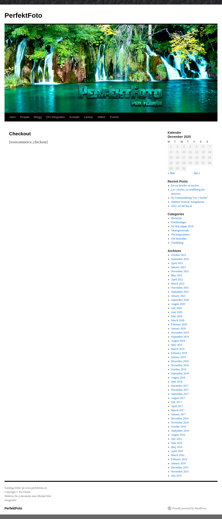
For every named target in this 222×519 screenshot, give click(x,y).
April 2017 (177, 406)
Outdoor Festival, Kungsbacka (187, 201)
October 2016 (178, 426)
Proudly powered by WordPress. (189, 508)
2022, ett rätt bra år (181, 206)
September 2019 (180, 336)
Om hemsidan (178, 238)
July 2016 (176, 438)
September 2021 (180, 291)
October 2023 (178, 255)
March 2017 (177, 410)
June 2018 (176, 381)
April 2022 (177, 279)
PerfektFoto (23, 15)
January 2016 (178, 463)
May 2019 (176, 344)
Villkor (101, 117)
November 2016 (180, 422)
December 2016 (179, 418)
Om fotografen (55, 117)
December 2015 (179, 467)
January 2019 (178, 357)
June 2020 (176, 312)
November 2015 (180, 471)
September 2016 (180, 430)
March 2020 (177, 320)
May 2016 (176, 447)
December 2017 (179, 385)
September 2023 (180, 259)
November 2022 (180, 271)
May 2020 (176, 316)
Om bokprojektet (180, 234)
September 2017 (180, 393)
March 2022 (177, 283)
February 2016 (179, 459)
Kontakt (74, 117)
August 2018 (178, 377)
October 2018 (178, 369)
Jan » (196, 173)
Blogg (37, 117)
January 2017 (178, 414)
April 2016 (177, 451)
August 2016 (178, 434)
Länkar (88, 117)
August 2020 (178, 304)
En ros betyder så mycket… (186, 185)
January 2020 (178, 328)
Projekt (24, 117)
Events (114, 117)
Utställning (177, 242)
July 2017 (176, 402)
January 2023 (178, 267)
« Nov (171, 173)
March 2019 (177, 349)
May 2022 (176, 275)
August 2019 (178, 340)
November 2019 (180, 332)
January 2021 (178, 295)
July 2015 (176, 475)
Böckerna (176, 218)
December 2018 (179, 361)
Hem (13, 117)
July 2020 (176, 308)
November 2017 (180, 389)
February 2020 (179, 324)
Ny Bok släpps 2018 (182, 226)
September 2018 (180, 373)
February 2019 (179, 353)
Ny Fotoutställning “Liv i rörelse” (189, 197)
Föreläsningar (178, 222)
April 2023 (177, 263)
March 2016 (177, 455)
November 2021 (180, 287)
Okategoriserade (180, 230)
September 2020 (180, 300)
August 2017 (178, 398)
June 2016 (176, 443)
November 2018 (180, 365)
